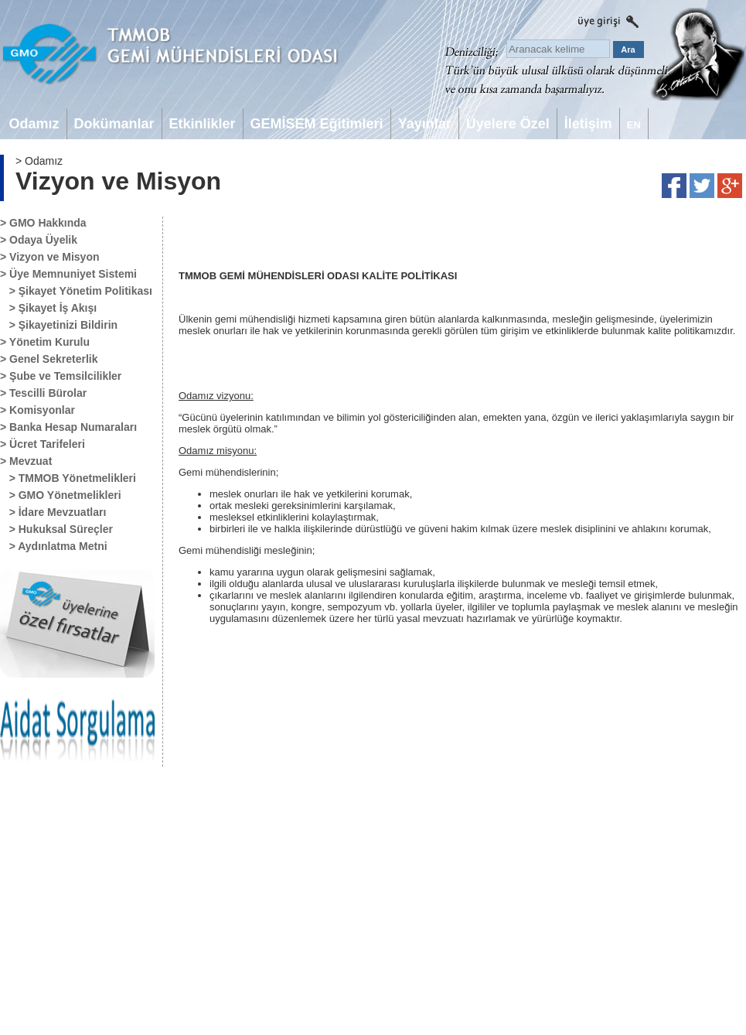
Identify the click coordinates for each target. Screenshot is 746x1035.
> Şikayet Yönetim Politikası (76, 291)
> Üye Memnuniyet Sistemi (68, 274)
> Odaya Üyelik (38, 240)
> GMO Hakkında (43, 223)
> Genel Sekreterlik (48, 359)
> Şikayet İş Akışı (48, 308)
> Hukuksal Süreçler (56, 529)
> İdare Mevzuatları (53, 512)
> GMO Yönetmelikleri (60, 495)
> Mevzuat (26, 461)
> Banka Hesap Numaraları (68, 427)
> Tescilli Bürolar (43, 393)
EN (634, 125)
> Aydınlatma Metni (53, 546)
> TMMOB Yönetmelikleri (68, 478)
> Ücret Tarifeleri (42, 444)
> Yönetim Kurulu (45, 342)
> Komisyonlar (37, 410)
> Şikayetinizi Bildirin (59, 325)
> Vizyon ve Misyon (50, 257)
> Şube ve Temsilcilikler (60, 376)
